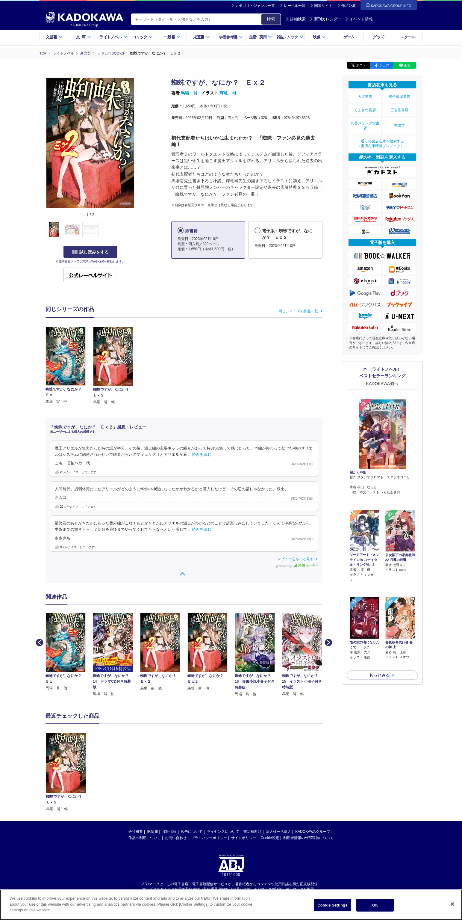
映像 (319, 37)
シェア (384, 65)
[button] (139, 229)
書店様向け (252, 831)
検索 (271, 19)
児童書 (201, 37)
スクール (407, 37)
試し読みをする (90, 252)
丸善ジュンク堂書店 (365, 123)
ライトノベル (113, 37)
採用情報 (169, 831)
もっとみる (379, 639)
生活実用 (260, 37)
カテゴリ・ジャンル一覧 (255, 6)
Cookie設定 (270, 838)
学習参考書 (231, 37)
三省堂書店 (399, 109)
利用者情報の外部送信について (308, 838)
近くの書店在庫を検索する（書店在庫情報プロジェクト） (382, 140)
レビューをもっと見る (295, 559)
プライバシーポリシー (209, 838)
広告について (191, 831)
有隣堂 (399, 123)
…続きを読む (199, 455)
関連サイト (323, 6)
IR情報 (152, 831)
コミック (142, 37)
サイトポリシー (243, 838)
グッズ (378, 37)
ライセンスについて (223, 831)
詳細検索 (296, 19)
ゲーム (349, 37)
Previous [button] (39, 642)
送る (407, 65)
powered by (297, 566)
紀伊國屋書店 (399, 96)
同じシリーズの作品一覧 (298, 311)
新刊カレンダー (325, 19)
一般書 (172, 37)
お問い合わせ (176, 838)
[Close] (452, 904)
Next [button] (328, 642)
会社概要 (135, 831)
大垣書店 (365, 96)
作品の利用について (144, 838)
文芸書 (54, 37)
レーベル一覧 (294, 6)
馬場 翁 (189, 93)
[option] (69, 652)
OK (375, 905)
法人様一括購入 (278, 831)
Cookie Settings (332, 905)
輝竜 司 (227, 93)
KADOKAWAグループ (312, 831)
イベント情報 (359, 19)
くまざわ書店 (365, 109)
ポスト (361, 65)
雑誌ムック (290, 37)
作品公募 (348, 6)
